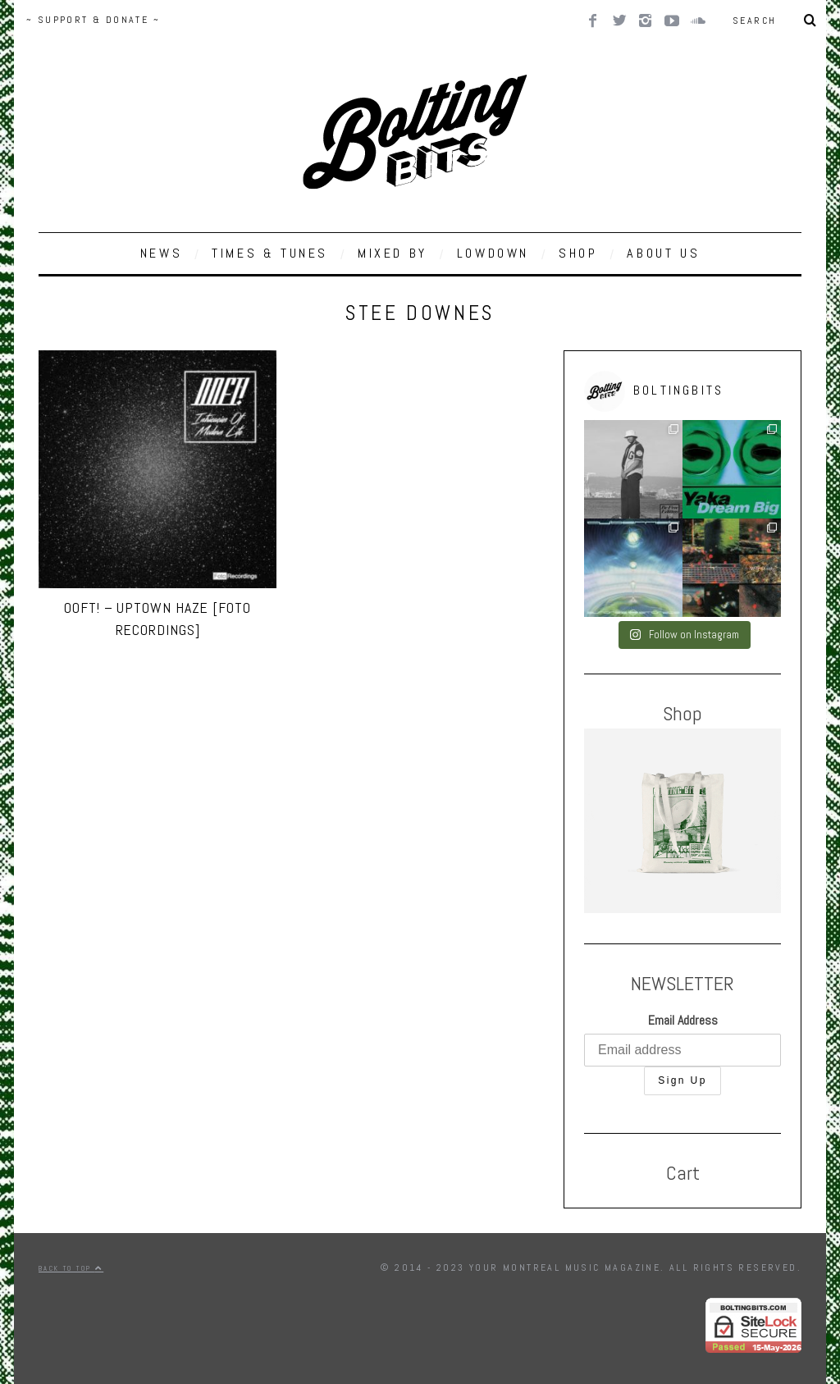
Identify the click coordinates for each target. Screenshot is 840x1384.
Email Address (683, 1020)
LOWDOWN (493, 253)
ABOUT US (663, 253)
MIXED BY (392, 253)
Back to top (71, 1268)
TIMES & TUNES (270, 253)
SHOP (578, 253)
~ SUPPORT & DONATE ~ (93, 19)
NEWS (161, 253)
